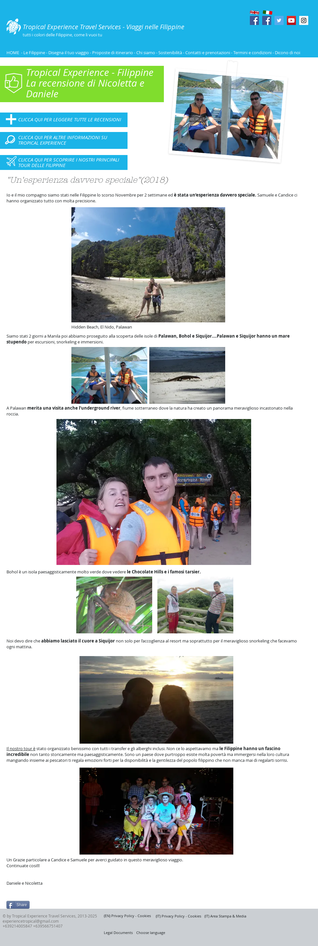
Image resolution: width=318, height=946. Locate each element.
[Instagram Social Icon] (303, 20)
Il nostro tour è (20, 748)
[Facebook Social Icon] (254, 20)
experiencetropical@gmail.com (31, 921)
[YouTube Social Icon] (291, 20)
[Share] (18, 905)
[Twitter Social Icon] (279, 20)
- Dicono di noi (286, 52)
